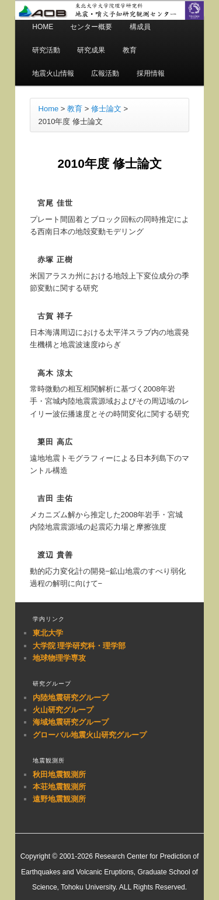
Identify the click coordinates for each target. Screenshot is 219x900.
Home (49, 108)
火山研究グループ (63, 709)
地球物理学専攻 (59, 658)
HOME (42, 27)
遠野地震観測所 (59, 799)
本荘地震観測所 (59, 786)
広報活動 (105, 73)
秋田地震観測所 (59, 774)
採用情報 (151, 73)
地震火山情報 (53, 73)
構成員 (140, 27)
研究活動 (46, 50)
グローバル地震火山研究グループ (90, 734)
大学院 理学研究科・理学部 (79, 645)
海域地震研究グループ (71, 722)
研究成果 (91, 50)
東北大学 (48, 633)
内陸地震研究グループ (71, 697)
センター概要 (91, 27)
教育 (130, 50)
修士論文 (106, 108)
